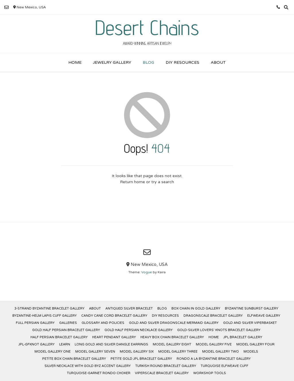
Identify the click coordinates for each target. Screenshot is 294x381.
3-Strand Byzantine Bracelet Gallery (49, 308)
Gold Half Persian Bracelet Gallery (66, 330)
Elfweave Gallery (263, 316)
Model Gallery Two (220, 351)
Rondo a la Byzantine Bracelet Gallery (214, 359)
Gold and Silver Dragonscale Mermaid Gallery (173, 323)
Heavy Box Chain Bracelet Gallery (172, 337)
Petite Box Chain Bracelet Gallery (74, 359)
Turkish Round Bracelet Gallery (165, 366)
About (218, 62)
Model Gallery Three (178, 351)
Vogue (146, 272)
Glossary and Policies (103, 323)
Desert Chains (147, 27)
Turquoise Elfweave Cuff (224, 366)
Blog (148, 62)
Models (250, 351)
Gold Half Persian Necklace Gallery (139, 330)
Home (75, 62)
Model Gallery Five (214, 344)
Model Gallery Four (255, 344)
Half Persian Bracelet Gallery (59, 337)
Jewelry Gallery (112, 62)
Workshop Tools (209, 373)
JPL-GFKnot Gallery (36, 344)
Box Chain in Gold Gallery (195, 308)
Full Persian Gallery (35, 323)
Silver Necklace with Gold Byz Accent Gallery (88, 366)
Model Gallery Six (137, 351)
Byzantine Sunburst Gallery (251, 308)
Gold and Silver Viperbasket (250, 323)
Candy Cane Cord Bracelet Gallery (114, 316)
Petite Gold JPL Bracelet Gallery (141, 359)
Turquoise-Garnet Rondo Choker (98, 373)
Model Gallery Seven (95, 351)
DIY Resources (182, 62)
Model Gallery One (52, 351)
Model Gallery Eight (172, 344)
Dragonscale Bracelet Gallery (213, 316)
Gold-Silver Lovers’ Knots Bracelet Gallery (218, 330)
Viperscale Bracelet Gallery (162, 373)
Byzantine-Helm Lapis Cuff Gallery (44, 316)
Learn (64, 344)
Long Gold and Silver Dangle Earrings (111, 344)
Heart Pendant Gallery (114, 337)
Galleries (68, 323)
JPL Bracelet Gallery (242, 337)
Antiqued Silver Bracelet (129, 308)
